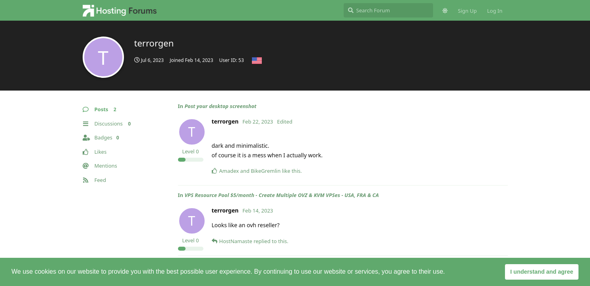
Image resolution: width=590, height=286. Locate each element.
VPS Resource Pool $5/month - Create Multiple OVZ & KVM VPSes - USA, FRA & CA (281, 195)
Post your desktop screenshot (220, 106)
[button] (448, 272)
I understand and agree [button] (541, 272)
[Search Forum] (388, 10)
